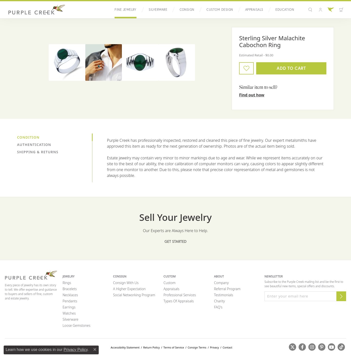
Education (284, 10)
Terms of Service (173, 347)
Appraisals (254, 10)
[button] (311, 10)
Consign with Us (126, 282)
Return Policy (151, 347)
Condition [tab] (28, 137)
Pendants (70, 301)
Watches (69, 313)
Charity (219, 301)
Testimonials (223, 295)
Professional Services (180, 295)
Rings (67, 282)
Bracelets (70, 288)
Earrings (69, 307)
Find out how (251, 95)
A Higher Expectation (129, 288)
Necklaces (70, 295)
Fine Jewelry (125, 10)
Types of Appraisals (179, 301)
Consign (187, 10)
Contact (227, 347)
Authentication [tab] (34, 144)
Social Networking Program (134, 295)
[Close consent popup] (94, 349)
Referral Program (227, 288)
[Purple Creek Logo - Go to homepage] (35, 9)
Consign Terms (197, 347)
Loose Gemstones (76, 325)
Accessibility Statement (125, 347)
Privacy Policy (76, 350)
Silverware (158, 10)
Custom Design (219, 10)
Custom (170, 282)
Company (221, 282)
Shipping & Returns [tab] (37, 152)
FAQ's (218, 307)
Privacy (214, 347)
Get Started (175, 241)
